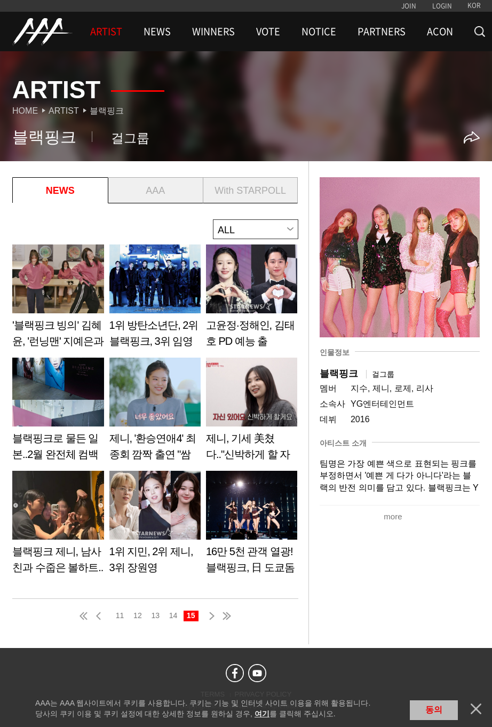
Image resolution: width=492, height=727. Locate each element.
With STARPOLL (250, 190)
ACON (440, 31)
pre (101, 616)
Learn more (58, 299)
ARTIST (106, 31)
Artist (64, 110)
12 (137, 615)
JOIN (408, 6)
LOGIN (442, 6)
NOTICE (318, 31)
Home (25, 110)
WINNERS (213, 31)
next (210, 616)
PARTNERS (382, 31)
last (226, 616)
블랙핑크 (107, 110)
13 (155, 615)
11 (120, 615)
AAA (155, 190)
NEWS (157, 31)
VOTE (268, 31)
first (84, 616)
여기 (262, 713)
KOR (474, 5)
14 (173, 615)
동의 (433, 709)
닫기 (476, 709)
